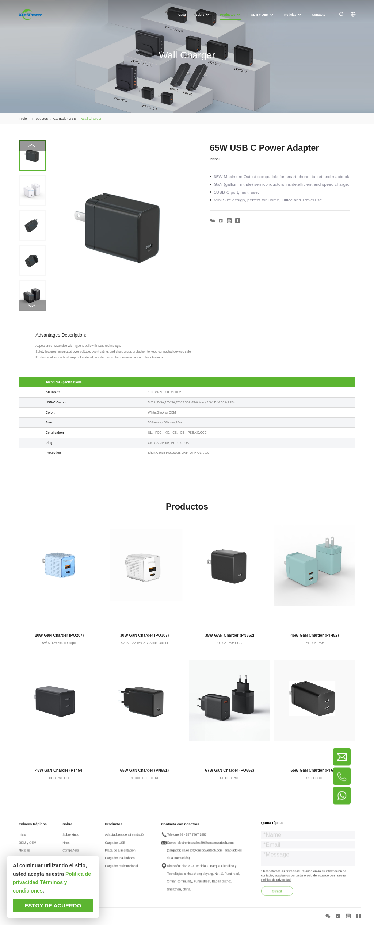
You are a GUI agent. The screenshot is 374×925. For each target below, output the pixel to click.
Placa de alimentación (120, 853)
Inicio (22, 838)
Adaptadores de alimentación (125, 838)
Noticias (24, 853)
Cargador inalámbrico (119, 861)
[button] (32, 305)
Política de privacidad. (276, 882)
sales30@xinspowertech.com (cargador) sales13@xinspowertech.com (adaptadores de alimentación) (204, 853)
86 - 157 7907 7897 (193, 838)
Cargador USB (115, 845)
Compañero (70, 853)
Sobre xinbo (70, 838)
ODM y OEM (27, 845)
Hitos (65, 845)
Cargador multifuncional (121, 869)
